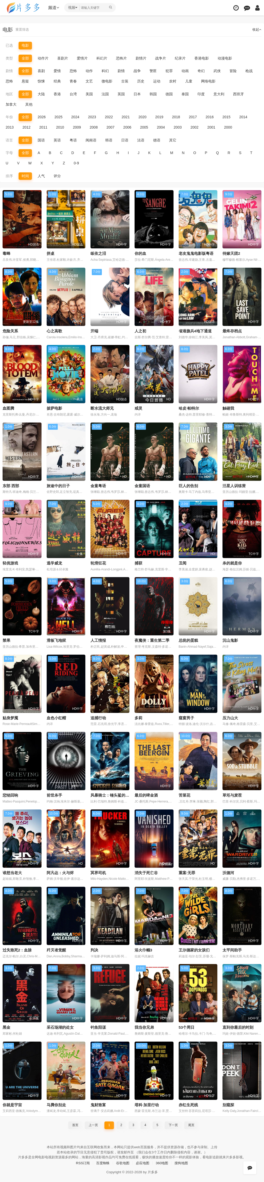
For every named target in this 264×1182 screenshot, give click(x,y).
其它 (172, 140)
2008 (94, 127)
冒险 (233, 71)
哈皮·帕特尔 (189, 408)
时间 (25, 176)
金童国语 (142, 485)
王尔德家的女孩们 (194, 949)
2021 (126, 117)
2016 (210, 117)
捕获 (138, 562)
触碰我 (228, 408)
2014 (243, 117)
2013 (10, 127)
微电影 (107, 81)
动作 (89, 71)
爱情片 (82, 58)
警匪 (153, 71)
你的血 (140, 253)
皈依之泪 (98, 253)
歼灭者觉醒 (56, 949)
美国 (89, 94)
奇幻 (201, 71)
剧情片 (141, 58)
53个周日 (187, 1026)
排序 (9, 176)
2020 (142, 117)
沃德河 (228, 871)
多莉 (138, 717)
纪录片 (180, 58)
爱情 (57, 71)
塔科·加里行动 (147, 1104)
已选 (9, 45)
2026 (42, 117)
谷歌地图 (122, 1162)
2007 (110, 127)
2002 (195, 127)
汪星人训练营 (234, 485)
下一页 (173, 1124)
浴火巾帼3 (143, 949)
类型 (9, 58)
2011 (43, 127)
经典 (57, 81)
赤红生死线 (188, 1104)
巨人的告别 (188, 485)
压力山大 (230, 717)
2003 (178, 127)
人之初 (140, 330)
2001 (211, 127)
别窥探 (228, 1104)
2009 (77, 127)
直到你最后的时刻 (237, 1026)
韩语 (108, 140)
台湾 (73, 94)
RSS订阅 (80, 1162)
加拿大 (11, 104)
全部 (25, 58)
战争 (137, 71)
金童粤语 (98, 485)
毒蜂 (6, 253)
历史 (140, 81)
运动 (156, 81)
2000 (228, 127)
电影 (25, 45)
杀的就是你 (232, 562)
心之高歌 (54, 330)
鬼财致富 (98, 1104)
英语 (57, 140)
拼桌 (50, 253)
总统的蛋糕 (188, 640)
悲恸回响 (10, 794)
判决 (94, 949)
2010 (60, 127)
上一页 (93, 1124)
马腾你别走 (56, 1104)
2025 (58, 117)
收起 (256, 30)
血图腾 (8, 408)
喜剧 (41, 71)
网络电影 (208, 81)
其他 (28, 104)
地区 (9, 94)
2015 (226, 117)
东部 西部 (11, 485)
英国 (121, 94)
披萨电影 (54, 408)
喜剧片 (62, 58)
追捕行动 (98, 717)
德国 (169, 94)
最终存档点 (232, 330)
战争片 (160, 58)
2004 (161, 127)
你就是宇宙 (12, 1104)
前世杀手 (54, 794)
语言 (9, 140)
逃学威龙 (54, 562)
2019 (159, 117)
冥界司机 (98, 871)
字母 (9, 152)
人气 (41, 176)
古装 (124, 81)
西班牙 (238, 94)
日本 (137, 94)
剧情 (9, 71)
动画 (185, 71)
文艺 (89, 81)
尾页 (191, 1124)
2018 (176, 117)
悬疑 (25, 81)
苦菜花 (184, 794)
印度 (201, 94)
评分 (57, 176)
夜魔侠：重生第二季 (152, 640)
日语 (124, 140)
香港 (57, 94)
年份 (9, 117)
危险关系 (10, 330)
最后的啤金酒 (146, 794)
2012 (26, 127)
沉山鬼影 (230, 640)
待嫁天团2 (231, 253)
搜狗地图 (184, 1162)
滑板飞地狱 (56, 640)
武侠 (217, 71)
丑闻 (182, 562)
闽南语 (91, 140)
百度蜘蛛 (101, 1162)
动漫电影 (225, 58)
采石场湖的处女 (60, 1026)
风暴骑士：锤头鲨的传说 (111, 794)
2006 (127, 127)
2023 (92, 117)
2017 (193, 117)
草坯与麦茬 (232, 794)
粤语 (73, 140)
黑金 (6, 1026)
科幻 (105, 71)
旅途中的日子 (58, 485)
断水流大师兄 (102, 408)
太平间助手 (232, 949)
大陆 (41, 94)
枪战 (249, 71)
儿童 (188, 81)
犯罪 (169, 71)
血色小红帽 (56, 717)
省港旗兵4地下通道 (195, 330)
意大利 (218, 94)
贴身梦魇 (10, 717)
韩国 (153, 94)
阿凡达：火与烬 (60, 871)
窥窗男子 (186, 717)
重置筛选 (22, 30)
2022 (109, 117)
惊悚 (41, 81)
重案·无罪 (187, 871)
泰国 (185, 94)
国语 (41, 140)
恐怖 (73, 71)
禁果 (6, 640)
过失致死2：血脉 (17, 949)
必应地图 (143, 1162)
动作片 (43, 58)
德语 (156, 140)
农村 (172, 81)
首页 (75, 1124)
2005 (144, 127)
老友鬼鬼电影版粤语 (196, 253)
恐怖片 (121, 58)
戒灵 (138, 408)
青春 (73, 81)
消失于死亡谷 (146, 871)
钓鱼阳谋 (98, 1026)
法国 (105, 94)
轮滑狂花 (98, 562)
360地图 (163, 1162)
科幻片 (101, 58)
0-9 (76, 163)
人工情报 (98, 640)
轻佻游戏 (10, 562)
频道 (54, 7)
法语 (140, 140)
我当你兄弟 (144, 1026)
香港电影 (201, 58)
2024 (75, 117)
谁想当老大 (12, 871)
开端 (94, 330)
